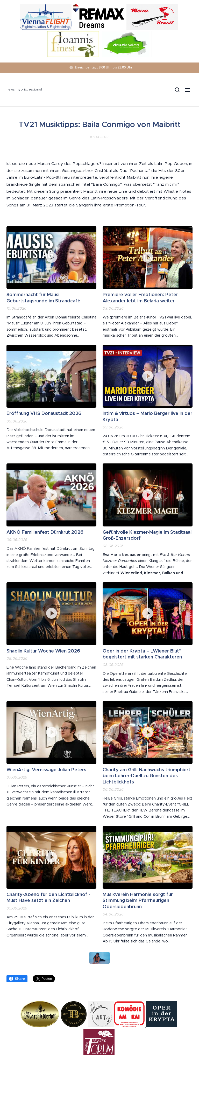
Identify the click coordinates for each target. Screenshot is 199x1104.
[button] (177, 89)
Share (17, 979)
